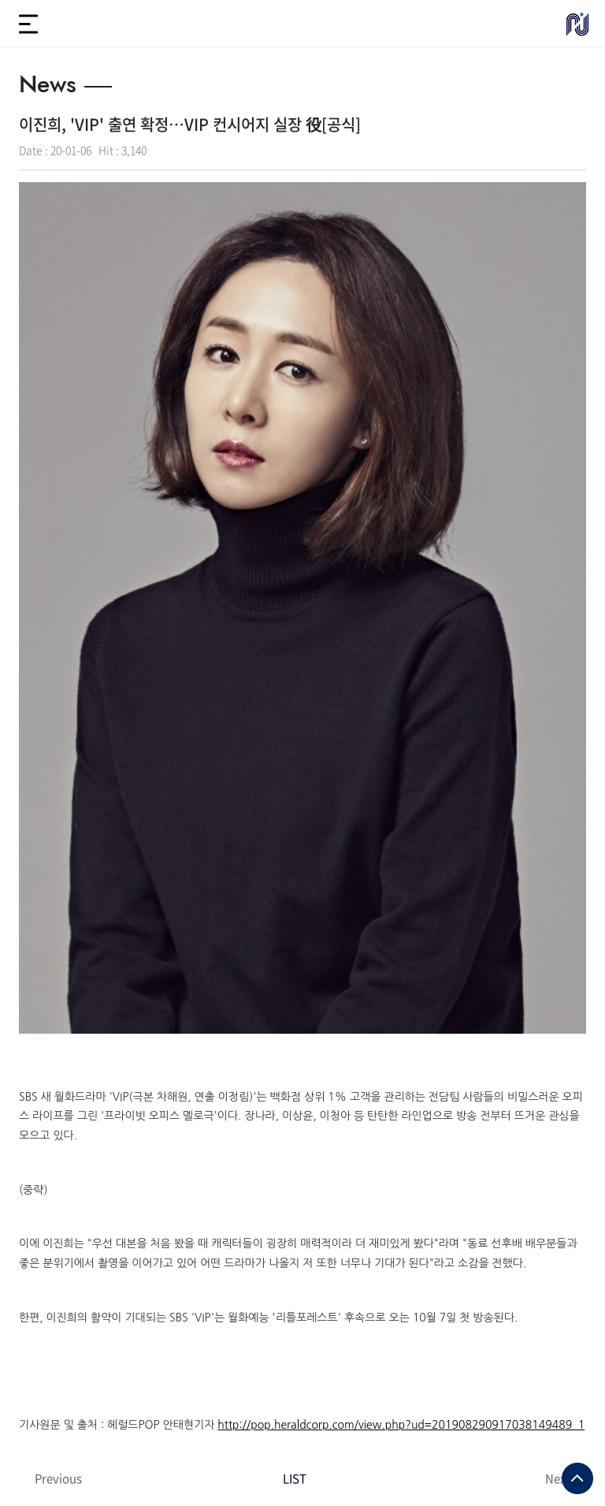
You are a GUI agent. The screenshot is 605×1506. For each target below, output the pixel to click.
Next (557, 1265)
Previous (58, 1265)
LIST (294, 1265)
